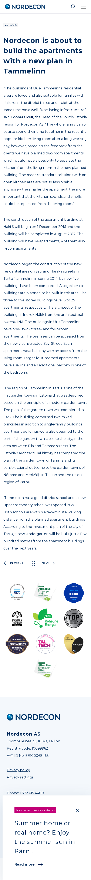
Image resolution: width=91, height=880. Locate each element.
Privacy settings (20, 777)
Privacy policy (18, 770)
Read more (28, 864)
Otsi (73, 6)
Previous (13, 563)
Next (48, 563)
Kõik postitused (32, 563)
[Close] (77, 810)
